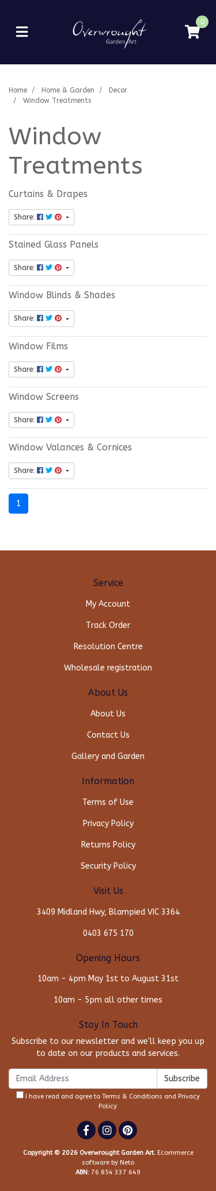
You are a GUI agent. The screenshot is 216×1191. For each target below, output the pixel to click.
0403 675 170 (108, 933)
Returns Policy (108, 845)
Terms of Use (108, 802)
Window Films (38, 346)
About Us (108, 714)
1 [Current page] (18, 503)
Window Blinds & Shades (62, 295)
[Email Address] (83, 1079)
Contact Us (108, 735)
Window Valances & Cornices (70, 447)
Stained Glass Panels (53, 245)
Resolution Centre (108, 647)
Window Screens (44, 397)
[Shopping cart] (192, 32)
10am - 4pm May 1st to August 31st (108, 979)
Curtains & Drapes (48, 194)
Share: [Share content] (39, 217)
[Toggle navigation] (22, 32)
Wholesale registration (108, 668)
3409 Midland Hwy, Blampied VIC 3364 (108, 912)
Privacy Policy (108, 823)
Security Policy (108, 866)
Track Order (108, 625)
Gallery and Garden (108, 756)
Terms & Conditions (132, 1096)
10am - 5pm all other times (108, 1000)
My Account (108, 604)
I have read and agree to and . (108, 1100)
